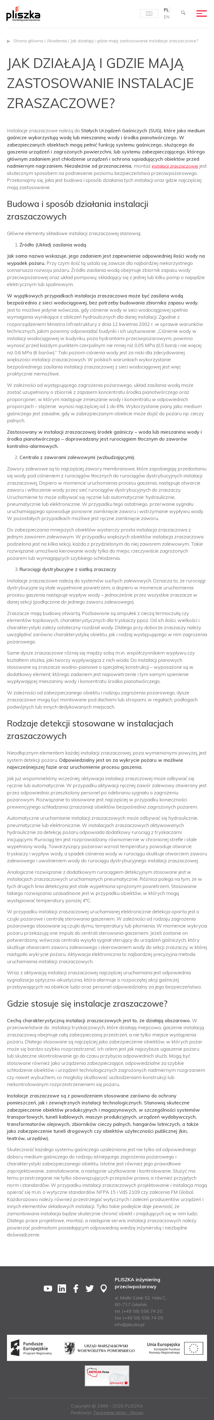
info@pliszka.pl (129, 1324)
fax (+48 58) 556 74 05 (139, 1318)
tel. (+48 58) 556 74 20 (138, 1311)
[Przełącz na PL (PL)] (166, 10)
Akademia (57, 40)
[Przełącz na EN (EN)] (166, 18)
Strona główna (28, 40)
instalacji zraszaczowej (177, 166)
